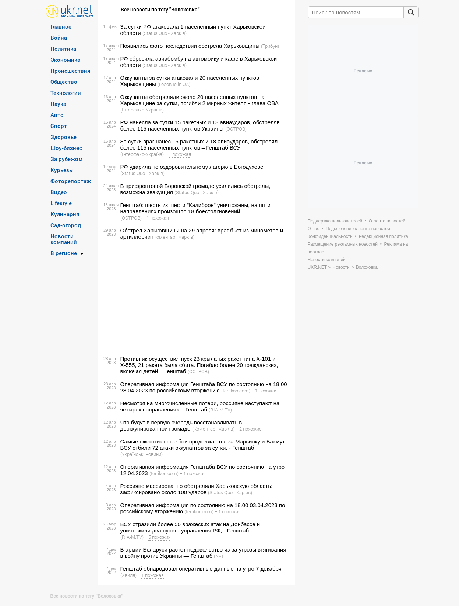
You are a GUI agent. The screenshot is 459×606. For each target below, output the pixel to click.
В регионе (63, 253)
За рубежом (66, 159)
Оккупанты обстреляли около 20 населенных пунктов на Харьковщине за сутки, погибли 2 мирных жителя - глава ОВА (199, 100)
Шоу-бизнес (66, 148)
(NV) (218, 556)
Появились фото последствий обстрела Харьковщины (189, 46)
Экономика (65, 60)
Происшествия (70, 71)
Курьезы (62, 170)
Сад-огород (65, 225)
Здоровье (63, 137)
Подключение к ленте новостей (358, 228)
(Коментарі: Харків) (173, 237)
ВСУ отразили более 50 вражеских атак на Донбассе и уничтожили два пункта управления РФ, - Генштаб (190, 527)
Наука (58, 104)
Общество (63, 82)
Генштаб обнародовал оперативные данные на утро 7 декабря (201, 569)
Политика (63, 48)
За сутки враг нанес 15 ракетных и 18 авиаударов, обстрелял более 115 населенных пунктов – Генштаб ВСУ (199, 144)
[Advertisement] (195, 297)
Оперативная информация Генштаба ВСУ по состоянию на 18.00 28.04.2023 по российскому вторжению (203, 387)
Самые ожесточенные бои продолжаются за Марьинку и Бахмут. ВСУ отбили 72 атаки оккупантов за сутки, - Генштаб (203, 444)
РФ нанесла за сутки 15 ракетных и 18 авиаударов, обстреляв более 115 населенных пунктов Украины (200, 125)
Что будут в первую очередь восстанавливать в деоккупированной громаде (181, 425)
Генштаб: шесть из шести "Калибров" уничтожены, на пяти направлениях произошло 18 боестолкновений (195, 208)
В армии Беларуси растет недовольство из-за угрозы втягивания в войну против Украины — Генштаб (203, 552)
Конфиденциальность (330, 236)
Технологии (65, 93)
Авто (57, 115)
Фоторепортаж (70, 181)
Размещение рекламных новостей (343, 244)
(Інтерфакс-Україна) (142, 109)
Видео (58, 192)
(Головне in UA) (174, 84)
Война (58, 37)
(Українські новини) (141, 454)
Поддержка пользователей (335, 221)
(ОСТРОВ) (236, 128)
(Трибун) (270, 46)
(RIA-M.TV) (220, 409)
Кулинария (65, 214)
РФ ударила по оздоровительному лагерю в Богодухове (192, 167)
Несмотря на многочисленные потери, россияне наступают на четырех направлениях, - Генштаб (200, 406)
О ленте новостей (387, 221)
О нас (313, 228)
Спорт (58, 126)
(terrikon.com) (235, 390)
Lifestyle (61, 203)
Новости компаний (63, 239)
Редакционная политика (383, 236)
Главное (60, 26)
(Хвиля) (128, 575)
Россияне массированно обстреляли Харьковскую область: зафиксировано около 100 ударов (196, 489)
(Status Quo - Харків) (164, 33)
